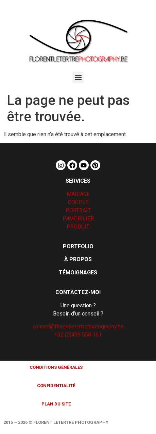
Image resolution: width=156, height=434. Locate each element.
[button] (78, 77)
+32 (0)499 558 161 (78, 334)
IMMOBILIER (78, 218)
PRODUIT (78, 226)
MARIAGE (78, 194)
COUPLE (78, 202)
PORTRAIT (78, 210)
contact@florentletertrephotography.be (78, 326)
